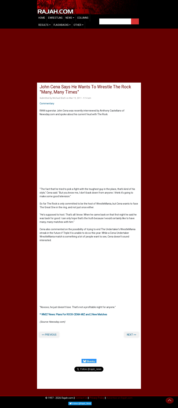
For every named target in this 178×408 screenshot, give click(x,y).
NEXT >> (131, 334)
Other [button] (77, 25)
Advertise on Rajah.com (119, 398)
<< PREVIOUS (49, 334)
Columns (82, 17)
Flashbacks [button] (61, 25)
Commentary (47, 103)
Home (41, 17)
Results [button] (43, 25)
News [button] (69, 17)
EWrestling (55, 17)
